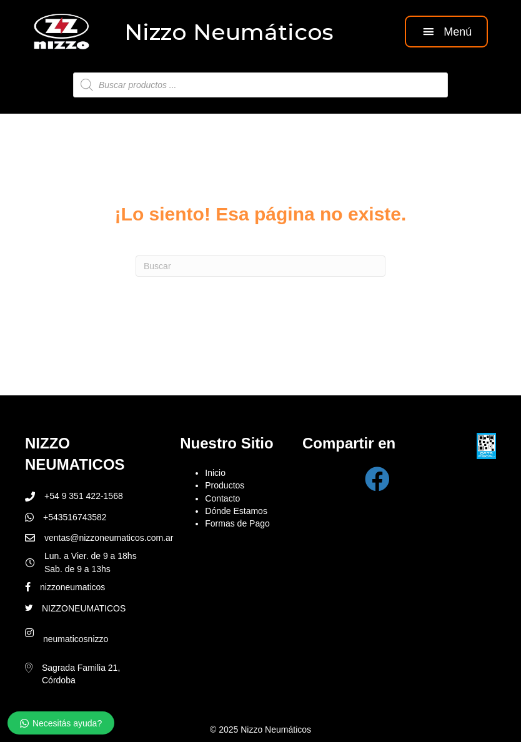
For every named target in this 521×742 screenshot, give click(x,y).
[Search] (260, 266)
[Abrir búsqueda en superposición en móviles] (260, 84)
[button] (446, 31)
